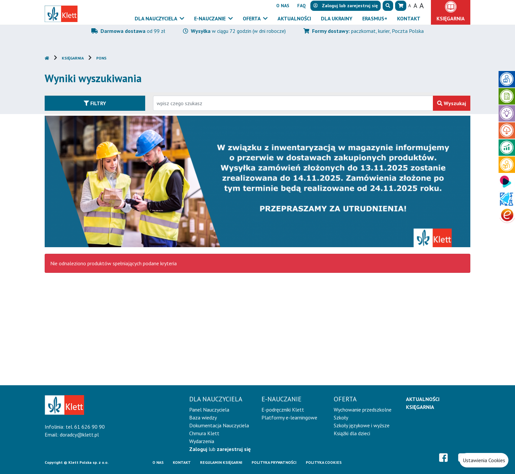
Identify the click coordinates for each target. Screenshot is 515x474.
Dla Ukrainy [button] (336, 18)
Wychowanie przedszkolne (363, 409)
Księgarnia (73, 58)
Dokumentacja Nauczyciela (219, 425)
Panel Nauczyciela (209, 409)
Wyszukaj (451, 103)
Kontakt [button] (408, 18)
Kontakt (182, 462)
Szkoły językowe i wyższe (362, 425)
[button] (388, 6)
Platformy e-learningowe (289, 417)
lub (220, 449)
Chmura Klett (204, 433)
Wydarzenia (201, 441)
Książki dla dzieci (352, 433)
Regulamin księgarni (221, 462)
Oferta (252, 18)
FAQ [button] (301, 6)
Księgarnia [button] (451, 18)
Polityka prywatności (274, 462)
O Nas (158, 462)
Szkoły (341, 417)
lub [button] (345, 6)
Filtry (95, 103)
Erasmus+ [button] (374, 18)
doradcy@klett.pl (79, 434)
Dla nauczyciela (156, 18)
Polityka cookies (324, 462)
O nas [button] (282, 6)
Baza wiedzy (203, 417)
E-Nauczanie (210, 18)
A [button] (409, 6)
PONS (101, 58)
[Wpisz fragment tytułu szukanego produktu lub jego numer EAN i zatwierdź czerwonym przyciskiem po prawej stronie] (293, 103)
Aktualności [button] (294, 18)
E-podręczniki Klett (282, 409)
